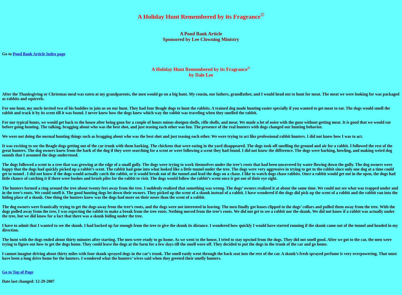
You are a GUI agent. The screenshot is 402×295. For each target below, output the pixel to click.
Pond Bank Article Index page (39, 54)
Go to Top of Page (17, 272)
